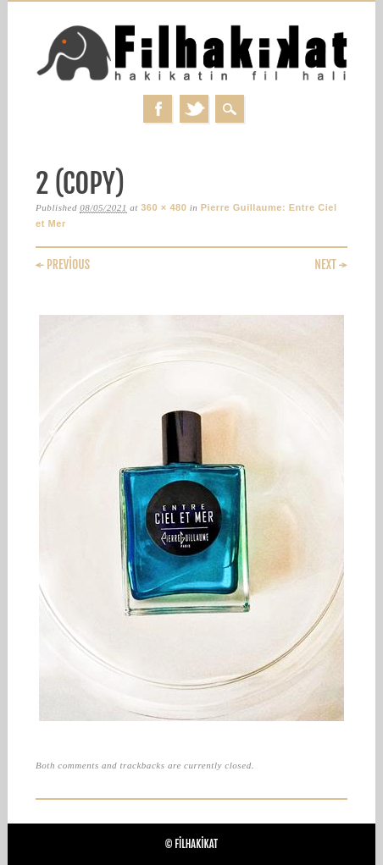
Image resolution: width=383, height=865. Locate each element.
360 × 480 (163, 207)
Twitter (194, 109)
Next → (330, 264)
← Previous (63, 264)
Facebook (157, 109)
